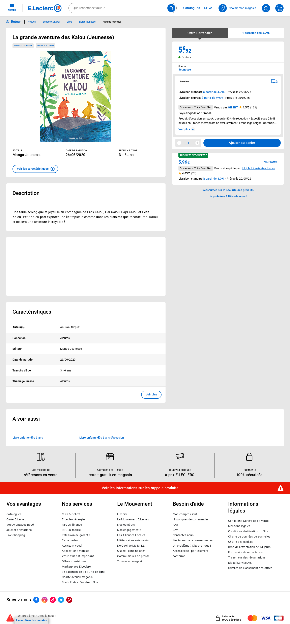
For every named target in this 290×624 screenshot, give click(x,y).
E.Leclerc (76, 566)
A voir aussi (26, 419)
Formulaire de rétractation (245, 552)
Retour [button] (16, 21)
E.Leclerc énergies (73, 519)
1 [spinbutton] (188, 142)
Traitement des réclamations (247, 557)
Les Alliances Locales (131, 535)
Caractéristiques (31, 312)
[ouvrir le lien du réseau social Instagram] (44, 600)
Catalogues (13, 514)
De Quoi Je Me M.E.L (131, 545)
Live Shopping (15, 535)
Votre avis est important (78, 555)
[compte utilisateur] (266, 8)
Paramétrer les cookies (31, 620)
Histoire (122, 514)
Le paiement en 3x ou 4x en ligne (83, 571)
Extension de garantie (76, 535)
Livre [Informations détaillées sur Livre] (69, 21)
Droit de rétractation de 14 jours (249, 547)
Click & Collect (71, 514)
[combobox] (122, 8)
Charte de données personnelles (249, 536)
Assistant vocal (72, 545)
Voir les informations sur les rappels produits (140, 488)
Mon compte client (185, 514)
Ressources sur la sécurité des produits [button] (228, 190)
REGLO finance (72, 524)
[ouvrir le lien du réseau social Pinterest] (69, 600)
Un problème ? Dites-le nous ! (192, 545)
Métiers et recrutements (133, 540)
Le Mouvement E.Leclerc (133, 519)
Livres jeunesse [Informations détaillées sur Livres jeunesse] (87, 21)
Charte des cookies (240, 541)
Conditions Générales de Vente (248, 520)
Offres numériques (74, 561)
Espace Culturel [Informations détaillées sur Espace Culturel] (51, 21)
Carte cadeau (71, 540)
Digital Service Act (240, 562)
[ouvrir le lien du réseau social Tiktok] (53, 600)
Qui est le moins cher (131, 550)
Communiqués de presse (133, 555)
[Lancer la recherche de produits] (171, 8)
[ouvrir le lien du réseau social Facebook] (36, 600)
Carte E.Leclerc (16, 519)
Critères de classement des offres (250, 568)
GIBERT (233, 107)
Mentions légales (239, 526)
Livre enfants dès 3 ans (27, 437)
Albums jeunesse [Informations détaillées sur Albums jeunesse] (112, 21)
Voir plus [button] (151, 394)
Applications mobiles (75, 550)
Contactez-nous (183, 535)
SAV (175, 529)
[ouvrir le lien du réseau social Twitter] (61, 600)
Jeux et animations (19, 529)
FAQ (175, 524)
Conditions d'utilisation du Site (248, 531)
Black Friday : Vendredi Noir (80, 582)
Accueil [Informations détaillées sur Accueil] (32, 21)
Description (25, 193)
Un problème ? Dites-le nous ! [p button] (228, 196)
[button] (35, 169)
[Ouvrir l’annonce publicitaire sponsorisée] (86, 266)
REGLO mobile (71, 529)
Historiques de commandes (191, 519)
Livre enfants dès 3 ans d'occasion (101, 437)
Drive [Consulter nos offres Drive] (208, 8)
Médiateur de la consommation (193, 540)
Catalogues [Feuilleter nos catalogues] (191, 8)
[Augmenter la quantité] (197, 143)
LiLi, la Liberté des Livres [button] (258, 168)
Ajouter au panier (242, 143)
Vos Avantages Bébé (20, 524)
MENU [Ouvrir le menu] (12, 7)
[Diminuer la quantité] (179, 143)
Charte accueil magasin (77, 576)
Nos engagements (129, 529)
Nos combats (126, 524)
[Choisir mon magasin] (238, 8)
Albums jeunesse (23, 46)
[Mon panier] (279, 8)
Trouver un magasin (130, 561)
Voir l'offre (271, 162)
